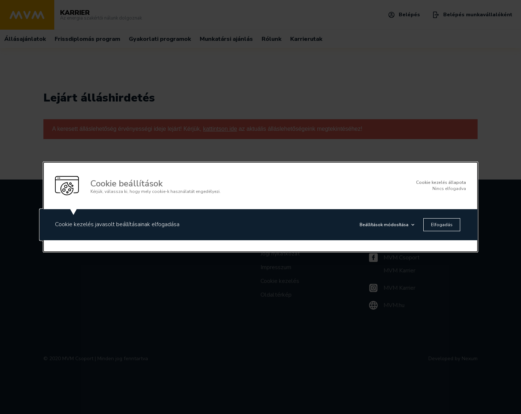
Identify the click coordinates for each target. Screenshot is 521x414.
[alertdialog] (260, 207)
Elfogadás (442, 225)
